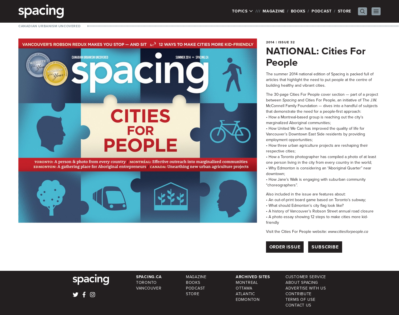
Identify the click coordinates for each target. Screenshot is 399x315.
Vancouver (148, 288)
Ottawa (244, 288)
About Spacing (302, 283)
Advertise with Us (306, 288)
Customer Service (306, 277)
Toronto (146, 283)
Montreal (247, 283)
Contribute (299, 294)
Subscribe (325, 247)
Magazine (274, 11)
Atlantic (245, 294)
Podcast (322, 11)
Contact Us (298, 305)
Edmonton (248, 300)
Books (298, 11)
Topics (242, 11)
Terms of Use (300, 300)
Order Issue (285, 247)
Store (344, 11)
